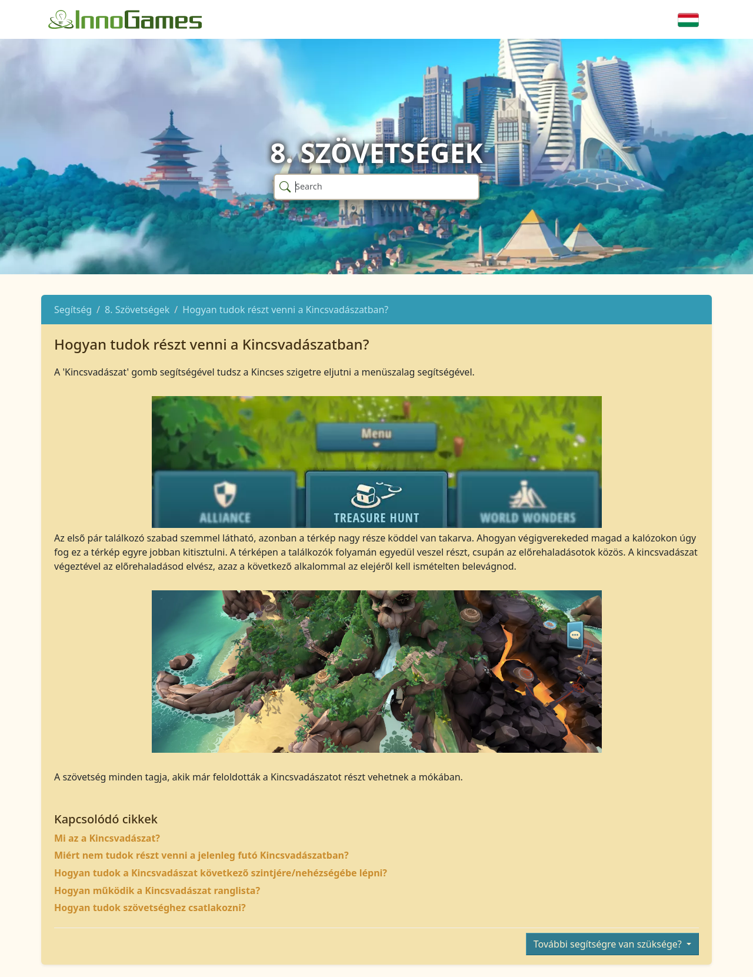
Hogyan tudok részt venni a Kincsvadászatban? (285, 309)
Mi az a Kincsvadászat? (107, 838)
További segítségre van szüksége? (609, 944)
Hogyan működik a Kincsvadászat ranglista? (157, 890)
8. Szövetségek (137, 309)
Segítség (73, 309)
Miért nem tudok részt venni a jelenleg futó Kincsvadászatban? (201, 855)
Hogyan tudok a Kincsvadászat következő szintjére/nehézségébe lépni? (220, 872)
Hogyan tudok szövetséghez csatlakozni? (150, 907)
